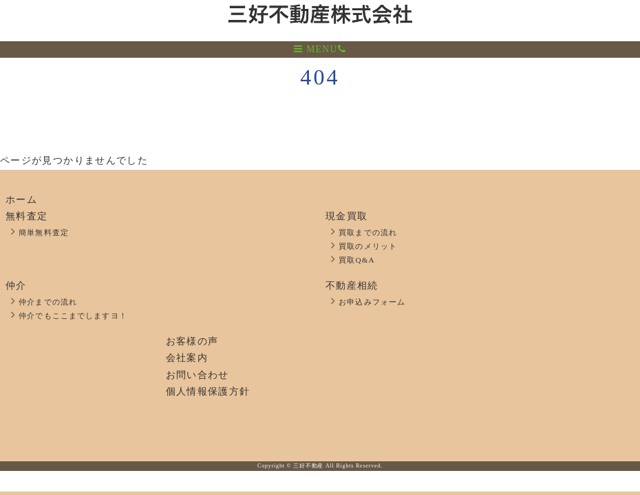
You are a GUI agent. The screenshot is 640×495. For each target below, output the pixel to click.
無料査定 (26, 216)
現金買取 (346, 216)
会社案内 (187, 358)
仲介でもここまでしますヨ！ (73, 315)
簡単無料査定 (44, 232)
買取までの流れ (368, 232)
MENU (316, 49)
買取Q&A (356, 260)
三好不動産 (308, 466)
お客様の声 (192, 341)
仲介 (16, 285)
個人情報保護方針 (208, 391)
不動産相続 (352, 285)
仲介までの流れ (48, 302)
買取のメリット (368, 246)
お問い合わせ (197, 375)
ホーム (21, 200)
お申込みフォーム (372, 302)
